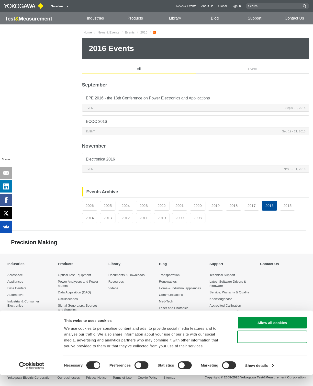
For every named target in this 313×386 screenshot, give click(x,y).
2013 (108, 218)
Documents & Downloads (126, 275)
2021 (180, 206)
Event (252, 69)
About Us (207, 6)
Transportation (169, 275)
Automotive (15, 295)
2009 (180, 218)
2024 (126, 206)
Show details (256, 376)
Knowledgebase (221, 299)
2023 (144, 206)
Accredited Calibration (225, 306)
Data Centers (16, 288)
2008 (197, 218)
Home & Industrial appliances (180, 288)
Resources (116, 281)
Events (130, 32)
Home (87, 32)
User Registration (222, 312)
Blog (215, 18)
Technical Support (222, 275)
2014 (90, 218)
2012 (126, 218)
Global (222, 6)
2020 (197, 206)
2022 (161, 206)
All (139, 69)
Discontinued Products (226, 319)
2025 (108, 206)
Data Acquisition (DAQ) (74, 292)
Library (175, 18)
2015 (287, 206)
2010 (161, 218)
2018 (233, 206)
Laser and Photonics (173, 308)
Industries (95, 18)
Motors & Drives (18, 312)
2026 (90, 206)
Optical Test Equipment (74, 275)
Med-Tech (166, 301)
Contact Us (294, 18)
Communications (171, 295)
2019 (216, 206)
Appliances (15, 281)
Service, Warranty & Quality (229, 292)
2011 (144, 218)
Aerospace (15, 275)
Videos (113, 288)
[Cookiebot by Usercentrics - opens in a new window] (31, 376)
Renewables (168, 281)
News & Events (186, 6)
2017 (251, 206)
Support (254, 18)
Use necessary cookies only (272, 348)
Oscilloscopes (68, 299)
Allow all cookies (272, 333)
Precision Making (171, 315)
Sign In (236, 6)
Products (135, 18)
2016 (143, 32)
